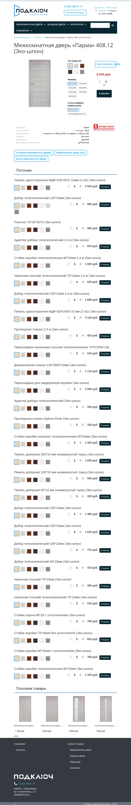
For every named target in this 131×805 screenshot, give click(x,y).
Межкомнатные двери (80, 750)
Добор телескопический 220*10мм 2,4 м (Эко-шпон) (51, 293)
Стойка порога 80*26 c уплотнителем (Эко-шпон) (49, 615)
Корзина (102, 11)
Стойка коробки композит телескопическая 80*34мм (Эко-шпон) (60, 436)
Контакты (20, 750)
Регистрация (111, 7)
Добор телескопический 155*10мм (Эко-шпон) (47, 525)
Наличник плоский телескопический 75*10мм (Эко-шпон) (55, 597)
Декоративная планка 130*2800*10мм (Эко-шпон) (50, 365)
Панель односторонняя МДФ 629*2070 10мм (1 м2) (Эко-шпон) (59, 180)
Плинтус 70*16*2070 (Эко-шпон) (37, 222)
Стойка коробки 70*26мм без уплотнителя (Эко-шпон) (53, 633)
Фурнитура (75, 762)
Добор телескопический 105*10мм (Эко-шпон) (47, 543)
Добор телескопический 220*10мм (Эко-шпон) (47, 508)
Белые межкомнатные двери (31, 159)
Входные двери (77, 756)
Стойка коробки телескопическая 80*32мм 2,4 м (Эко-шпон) (57, 258)
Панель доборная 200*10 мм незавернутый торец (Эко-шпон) (59, 454)
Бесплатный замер (75, 12)
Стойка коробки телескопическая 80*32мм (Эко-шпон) (53, 668)
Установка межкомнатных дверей (33, 152)
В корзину (105, 187)
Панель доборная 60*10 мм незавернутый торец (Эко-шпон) (58, 490)
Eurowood (74, 768)
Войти (101, 7)
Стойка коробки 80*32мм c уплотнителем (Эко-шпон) (52, 650)
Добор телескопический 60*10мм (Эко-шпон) (46, 561)
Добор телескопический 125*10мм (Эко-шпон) (47, 198)
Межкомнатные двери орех (71, 152)
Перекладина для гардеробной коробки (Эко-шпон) (51, 383)
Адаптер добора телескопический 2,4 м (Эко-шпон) (51, 240)
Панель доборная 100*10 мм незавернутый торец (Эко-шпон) (59, 472)
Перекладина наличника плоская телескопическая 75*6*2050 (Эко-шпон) (67, 347)
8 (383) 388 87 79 (73, 6)
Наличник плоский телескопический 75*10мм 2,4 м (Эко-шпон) (59, 275)
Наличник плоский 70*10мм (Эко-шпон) (42, 579)
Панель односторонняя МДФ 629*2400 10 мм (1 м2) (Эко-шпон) (60, 311)
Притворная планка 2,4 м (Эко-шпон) (41, 329)
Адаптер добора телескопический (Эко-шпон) (47, 400)
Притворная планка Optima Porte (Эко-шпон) (46, 418)
